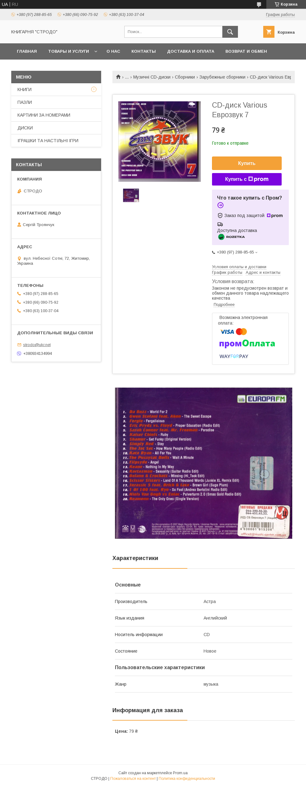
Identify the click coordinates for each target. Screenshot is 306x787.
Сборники (185, 77)
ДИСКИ (25, 127)
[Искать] (230, 32)
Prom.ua (180, 773)
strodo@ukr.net (37, 344)
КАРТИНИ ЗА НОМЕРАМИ (43, 115)
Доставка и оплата (190, 51)
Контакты (143, 51)
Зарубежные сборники (222, 77)
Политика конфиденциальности (187, 778)
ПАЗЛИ (24, 102)
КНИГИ (24, 89)
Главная (27, 51)
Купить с (247, 179)
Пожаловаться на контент (133, 778)
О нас (113, 51)
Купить (247, 163)
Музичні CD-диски (151, 77)
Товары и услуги (68, 51)
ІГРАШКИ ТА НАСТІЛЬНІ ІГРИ (47, 140)
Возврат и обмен (246, 51)
